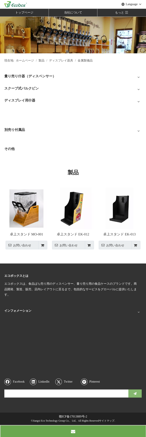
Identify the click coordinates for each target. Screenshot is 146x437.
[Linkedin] (42, 381)
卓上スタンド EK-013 (119, 234)
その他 (9, 149)
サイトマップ (106, 420)
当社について (73, 12)
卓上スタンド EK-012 (73, 234)
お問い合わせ (18, 245)
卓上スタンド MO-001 (26, 234)
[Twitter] (67, 381)
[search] (65, 393)
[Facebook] (16, 381)
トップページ (24, 12)
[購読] (135, 393)
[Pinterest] (93, 381)
